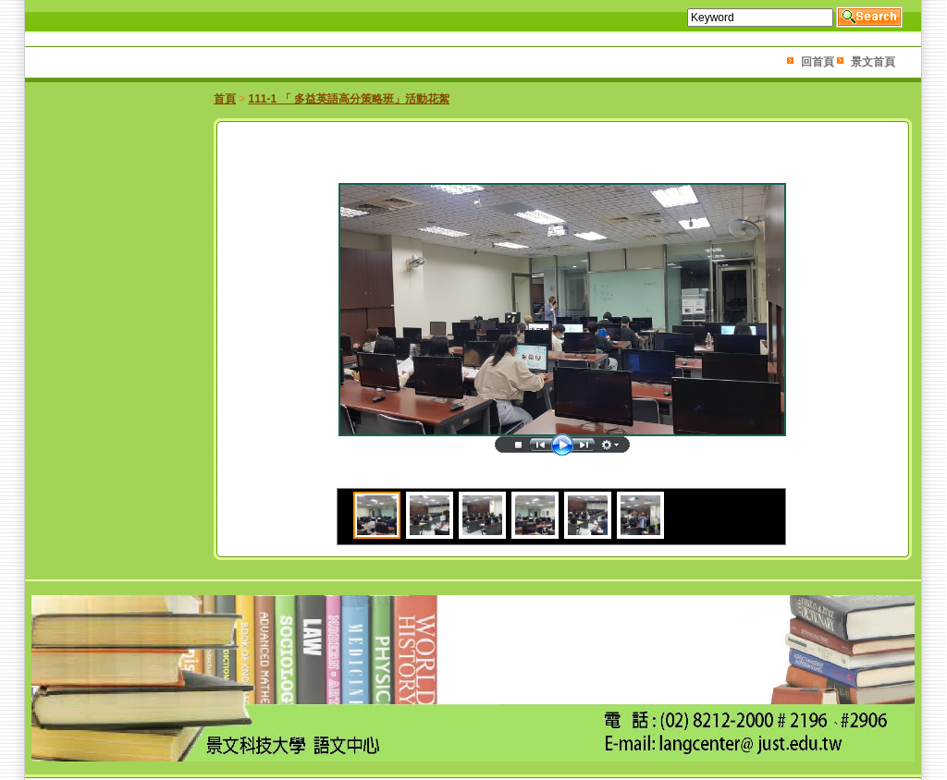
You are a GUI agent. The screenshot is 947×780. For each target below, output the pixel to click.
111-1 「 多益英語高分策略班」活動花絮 (348, 98)
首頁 (225, 98)
